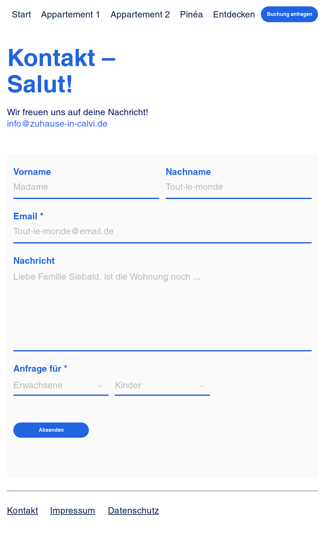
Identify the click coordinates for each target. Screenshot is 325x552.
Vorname (32, 171)
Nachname (188, 171)
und (123, 368)
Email (25, 216)
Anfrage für (37, 368)
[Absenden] (51, 430)
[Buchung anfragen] (289, 14)
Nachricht (34, 260)
